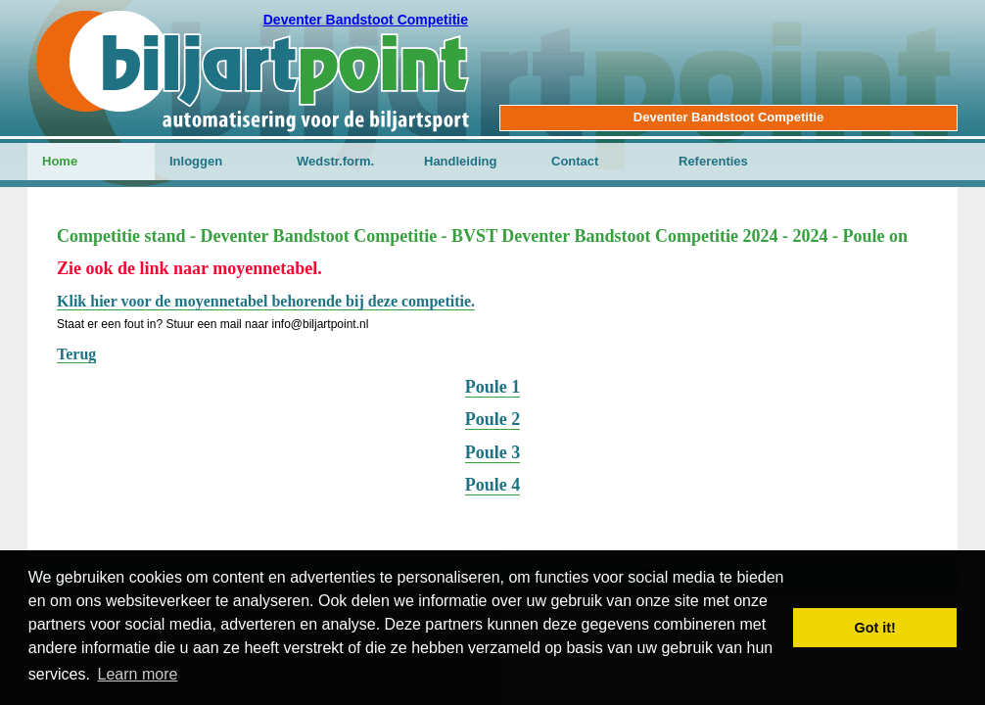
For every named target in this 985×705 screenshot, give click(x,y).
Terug (76, 354)
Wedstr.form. (335, 161)
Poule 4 (493, 484)
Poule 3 (493, 452)
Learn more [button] (138, 674)
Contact (574, 161)
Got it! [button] (875, 627)
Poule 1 (493, 387)
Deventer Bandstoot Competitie (365, 19)
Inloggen (195, 161)
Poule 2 (493, 419)
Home (59, 161)
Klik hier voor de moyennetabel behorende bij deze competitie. (266, 301)
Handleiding (460, 161)
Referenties (713, 161)
